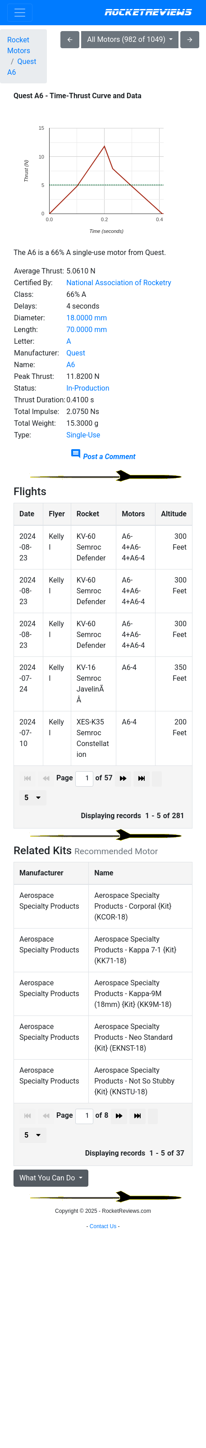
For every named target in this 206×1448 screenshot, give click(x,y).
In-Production (87, 388)
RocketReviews (148, 12)
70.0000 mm (86, 329)
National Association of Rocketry (118, 282)
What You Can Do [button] (48, 1178)
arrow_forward (189, 39)
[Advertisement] (103, 1325)
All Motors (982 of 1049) (127, 39)
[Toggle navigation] (19, 13)
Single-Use (83, 435)
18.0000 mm (86, 318)
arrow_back (69, 39)
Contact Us (103, 1437)
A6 (70, 364)
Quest (75, 353)
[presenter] (32, 798)
